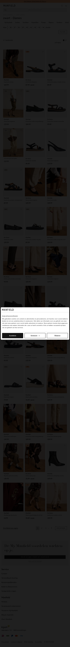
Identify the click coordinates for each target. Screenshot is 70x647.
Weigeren (57, 335)
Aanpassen (35, 335)
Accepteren (12, 335)
